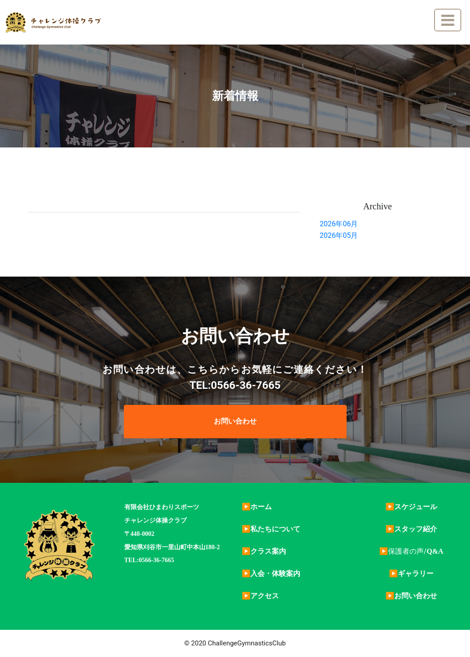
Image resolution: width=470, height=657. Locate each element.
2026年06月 (338, 224)
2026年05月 (338, 235)
